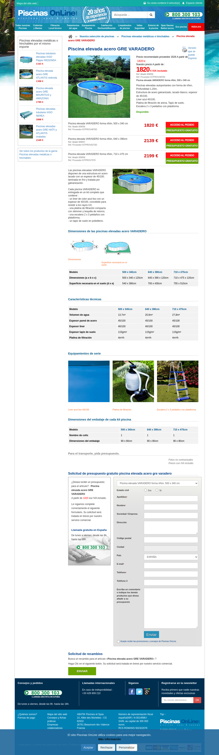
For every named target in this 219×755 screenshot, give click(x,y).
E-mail (120, 564)
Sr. (160, 490)
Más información (109, 739)
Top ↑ (163, 714)
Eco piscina (181, 27)
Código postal (124, 538)
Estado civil (123, 490)
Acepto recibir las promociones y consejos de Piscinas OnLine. (149, 641)
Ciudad (120, 547)
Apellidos (122, 497)
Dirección (122, 522)
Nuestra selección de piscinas (97, 36)
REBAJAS (196, 27)
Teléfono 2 (122, 581)
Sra (149, 490)
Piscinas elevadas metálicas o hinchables (145, 36)
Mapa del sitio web (27, 3)
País (119, 555)
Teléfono (122, 572)
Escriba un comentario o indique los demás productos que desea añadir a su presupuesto (128, 595)
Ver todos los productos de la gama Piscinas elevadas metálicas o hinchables (38, 154)
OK (197, 700)
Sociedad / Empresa (127, 514)
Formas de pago (26, 717)
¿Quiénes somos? (27, 714)
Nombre (121, 505)
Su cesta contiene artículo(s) (161, 3)
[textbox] (171, 540)
